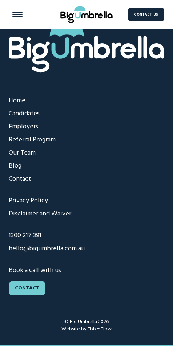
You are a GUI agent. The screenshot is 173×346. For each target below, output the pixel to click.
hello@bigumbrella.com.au (47, 248)
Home (17, 100)
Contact (20, 179)
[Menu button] (17, 14)
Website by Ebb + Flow (86, 329)
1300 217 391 (25, 235)
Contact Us (146, 14)
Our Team (22, 153)
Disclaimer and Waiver (40, 214)
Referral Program (32, 140)
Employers (23, 126)
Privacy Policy (28, 200)
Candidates (24, 113)
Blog (15, 166)
